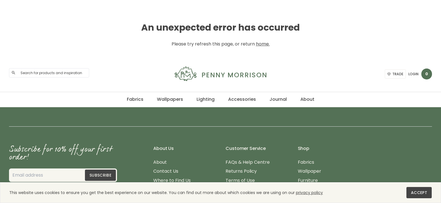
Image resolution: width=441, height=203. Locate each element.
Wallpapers (170, 99)
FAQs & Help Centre (248, 162)
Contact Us (165, 171)
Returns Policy (241, 171)
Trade (395, 74)
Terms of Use (240, 181)
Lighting (206, 99)
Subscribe (100, 175)
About (307, 99)
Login (413, 74)
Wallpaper (309, 171)
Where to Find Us (172, 181)
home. (263, 44)
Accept (419, 192)
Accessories (242, 99)
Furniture (308, 181)
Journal (278, 99)
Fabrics (135, 99)
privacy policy (309, 192)
